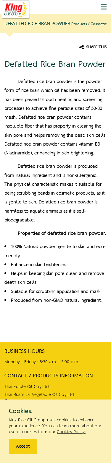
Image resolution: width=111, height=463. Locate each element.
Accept (23, 446)
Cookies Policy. (71, 432)
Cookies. (21, 411)
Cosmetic (99, 24)
